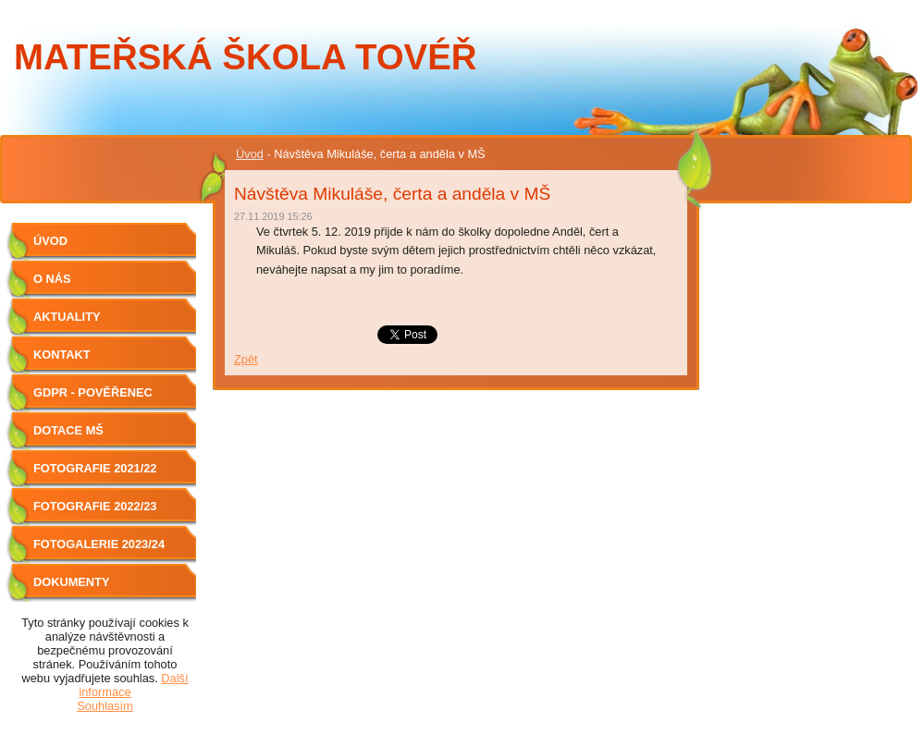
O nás (52, 279)
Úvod (250, 154)
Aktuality (67, 317)
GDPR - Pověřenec (93, 392)
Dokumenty (71, 582)
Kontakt (62, 354)
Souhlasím (104, 706)
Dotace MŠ (68, 430)
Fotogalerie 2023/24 (99, 544)
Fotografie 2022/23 (94, 506)
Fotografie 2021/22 (94, 468)
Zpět (246, 359)
